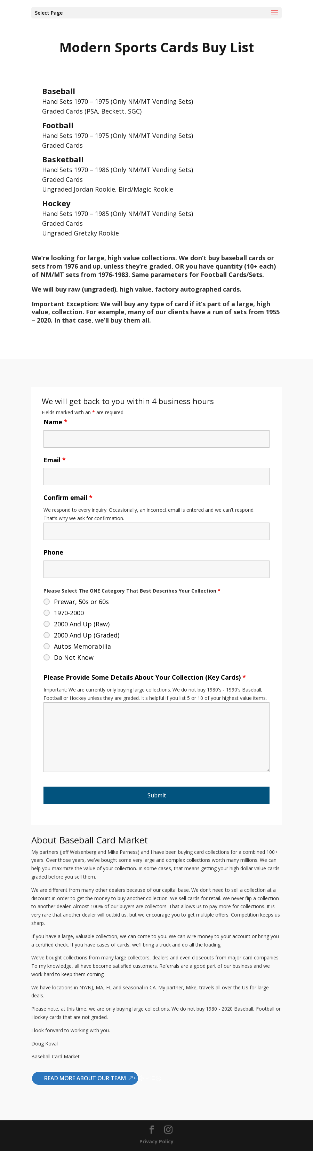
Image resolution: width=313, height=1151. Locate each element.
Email (54, 460)
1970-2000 (69, 612)
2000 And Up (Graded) (86, 635)
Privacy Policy (156, 1141)
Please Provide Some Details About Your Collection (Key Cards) (144, 677)
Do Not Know (74, 657)
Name (55, 422)
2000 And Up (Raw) (82, 623)
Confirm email (68, 497)
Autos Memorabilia (82, 646)
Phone (53, 552)
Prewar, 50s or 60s (81, 601)
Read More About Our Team (85, 1078)
